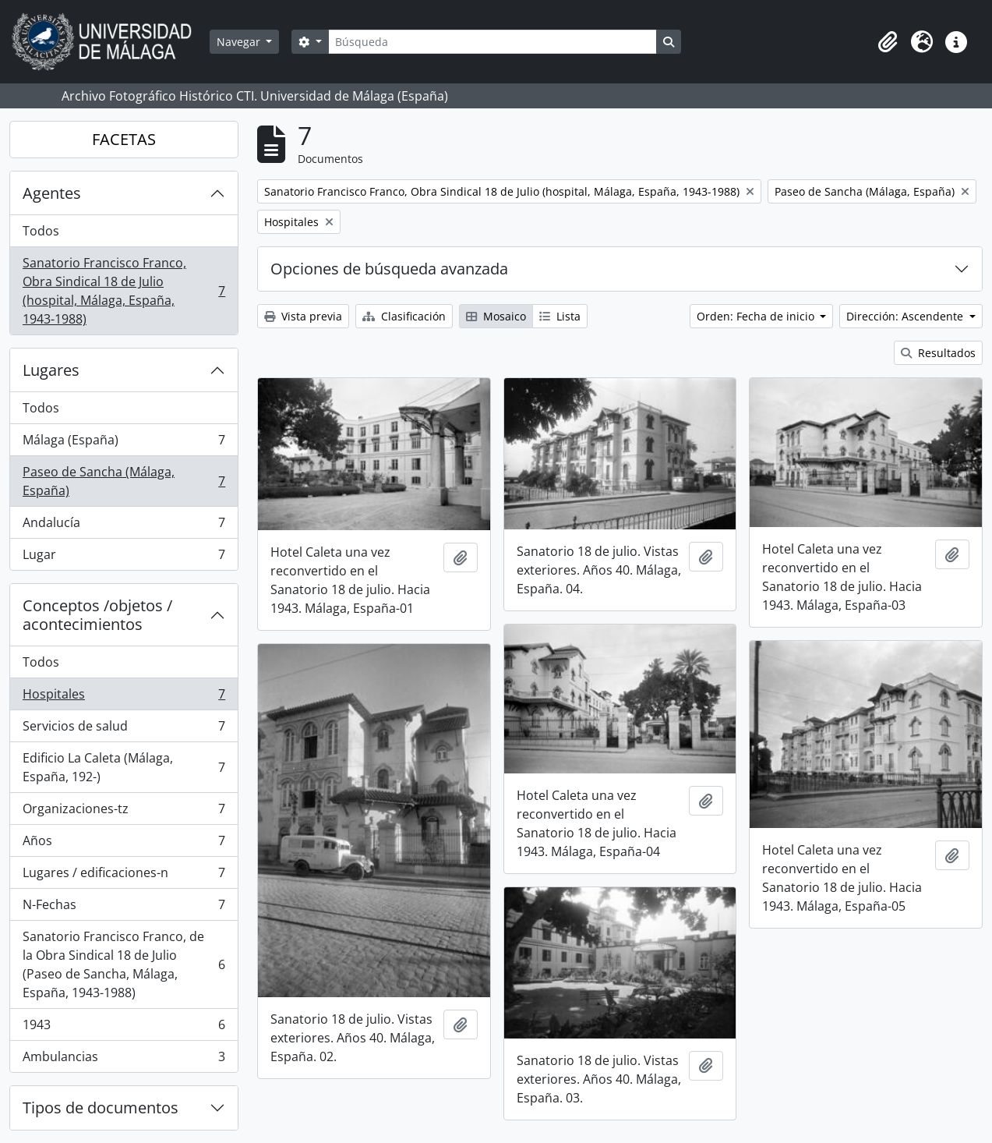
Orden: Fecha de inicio (757, 316)
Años (123, 844)
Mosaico (496, 316)
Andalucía (123, 526)
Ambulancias (123, 1059)
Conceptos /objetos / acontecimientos (97, 615)
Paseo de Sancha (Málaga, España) (123, 481)
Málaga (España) (123, 443)
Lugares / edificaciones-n (123, 876)
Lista (560, 316)
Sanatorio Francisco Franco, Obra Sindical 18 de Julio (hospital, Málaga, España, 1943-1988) (123, 290)
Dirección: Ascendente (906, 316)
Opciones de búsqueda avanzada (389, 268)
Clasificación (404, 316)
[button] (887, 42)
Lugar (123, 557)
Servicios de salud (123, 729)
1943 (123, 1028)
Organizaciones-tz (123, 812)
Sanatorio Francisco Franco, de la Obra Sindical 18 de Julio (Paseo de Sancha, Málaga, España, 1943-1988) (123, 964)
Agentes (52, 192)
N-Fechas (123, 908)
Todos (41, 230)
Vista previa (303, 316)
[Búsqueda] (492, 42)
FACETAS (124, 139)
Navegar (240, 41)
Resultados (938, 352)
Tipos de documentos (100, 1107)
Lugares (51, 369)
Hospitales (123, 697)
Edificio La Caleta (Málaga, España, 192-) (123, 767)
